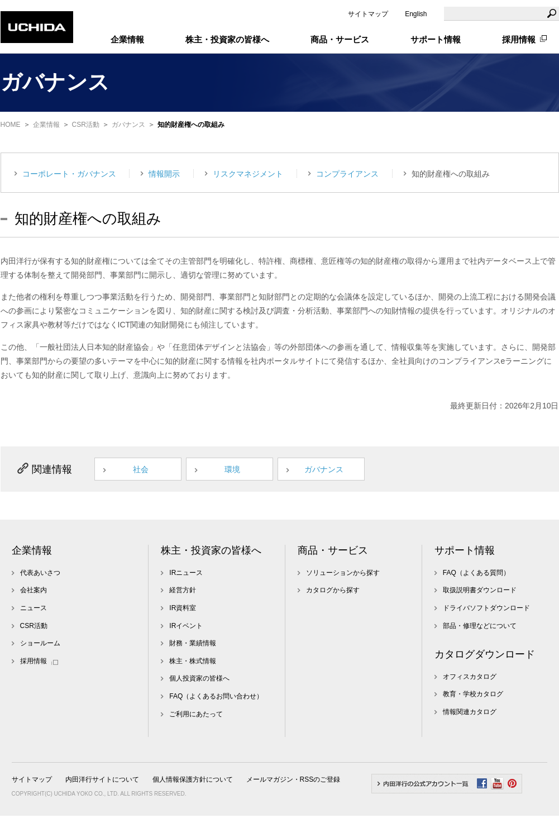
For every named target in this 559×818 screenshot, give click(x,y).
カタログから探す (333, 593)
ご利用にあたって (196, 716)
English (416, 14)
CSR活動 (85, 125)
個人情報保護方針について (192, 782)
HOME (11, 125)
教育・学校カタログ (473, 697)
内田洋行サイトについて (102, 782)
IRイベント (186, 628)
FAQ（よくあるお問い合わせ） (216, 698)
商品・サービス (333, 552)
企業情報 (46, 125)
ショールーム (40, 645)
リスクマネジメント (248, 173)
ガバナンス (128, 125)
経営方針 (182, 593)
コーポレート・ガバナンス (69, 173)
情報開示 (164, 173)
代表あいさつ (40, 575)
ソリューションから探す (343, 575)
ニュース (33, 610)
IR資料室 (182, 610)
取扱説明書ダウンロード (480, 593)
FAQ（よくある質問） (476, 575)
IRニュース (186, 575)
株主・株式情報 (192, 663)
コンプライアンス (347, 173)
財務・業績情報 (192, 645)
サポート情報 (464, 552)
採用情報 (519, 39)
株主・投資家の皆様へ (211, 552)
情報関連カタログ (469, 714)
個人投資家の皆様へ (199, 681)
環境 (239, 470)
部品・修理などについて (480, 628)
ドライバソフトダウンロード (486, 610)
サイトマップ (368, 14)
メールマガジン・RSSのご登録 (293, 782)
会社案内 (33, 593)
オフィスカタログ (469, 679)
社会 (145, 470)
